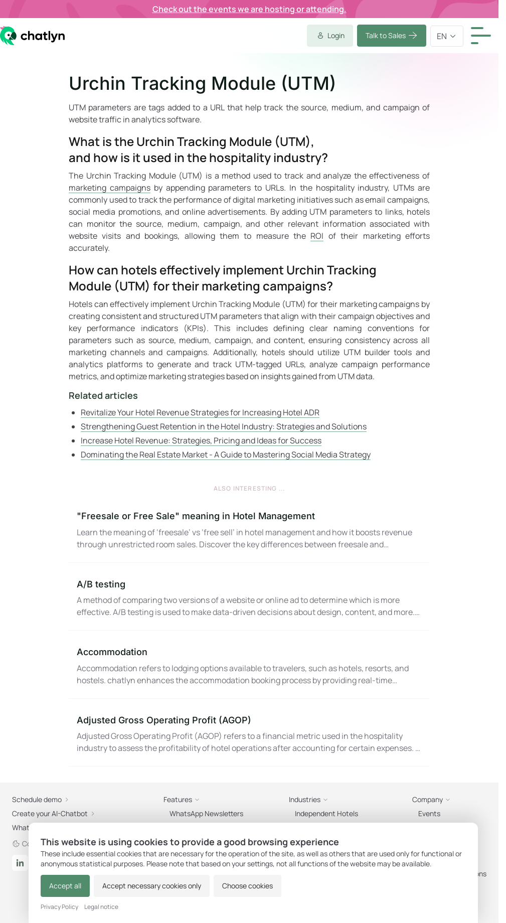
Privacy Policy (59, 907)
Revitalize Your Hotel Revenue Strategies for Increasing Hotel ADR (200, 412)
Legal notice (101, 907)
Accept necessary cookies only (151, 885)
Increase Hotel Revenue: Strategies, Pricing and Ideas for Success (201, 440)
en (447, 36)
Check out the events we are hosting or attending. (249, 9)
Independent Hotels (326, 813)
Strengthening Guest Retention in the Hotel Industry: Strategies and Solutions (224, 426)
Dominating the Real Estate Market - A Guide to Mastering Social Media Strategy (226, 454)
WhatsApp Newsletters (206, 813)
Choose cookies (247, 885)
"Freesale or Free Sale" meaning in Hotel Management (196, 516)
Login (330, 36)
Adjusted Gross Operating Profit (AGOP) (164, 720)
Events (429, 813)
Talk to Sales (392, 36)
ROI (316, 235)
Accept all (65, 885)
